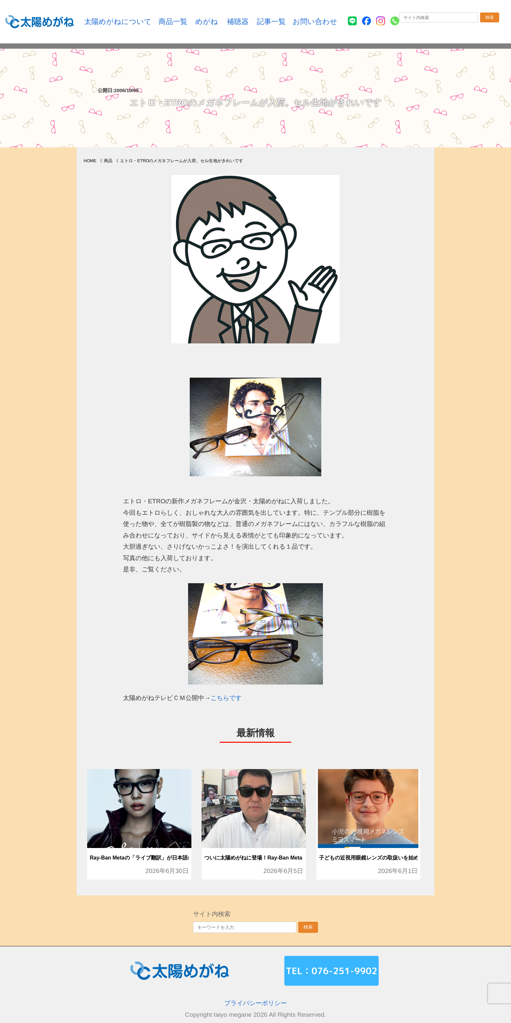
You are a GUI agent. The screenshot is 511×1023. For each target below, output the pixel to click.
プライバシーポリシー (255, 1003)
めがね (206, 21)
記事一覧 (271, 21)
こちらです (226, 697)
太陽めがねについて (118, 21)
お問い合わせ (315, 21)
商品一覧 (172, 21)
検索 (489, 17)
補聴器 (238, 21)
